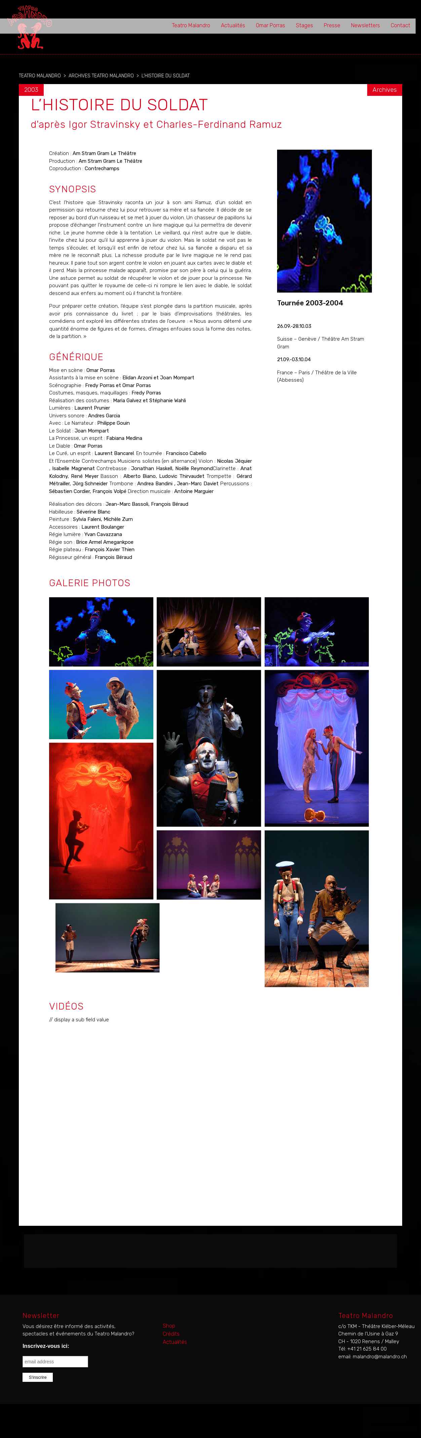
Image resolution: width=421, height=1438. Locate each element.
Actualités (233, 25)
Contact (400, 25)
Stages (304, 25)
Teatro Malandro (191, 25)
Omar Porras (270, 25)
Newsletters (365, 25)
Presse (332, 25)
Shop (169, 1326)
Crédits (171, 1334)
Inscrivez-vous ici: (46, 1346)
